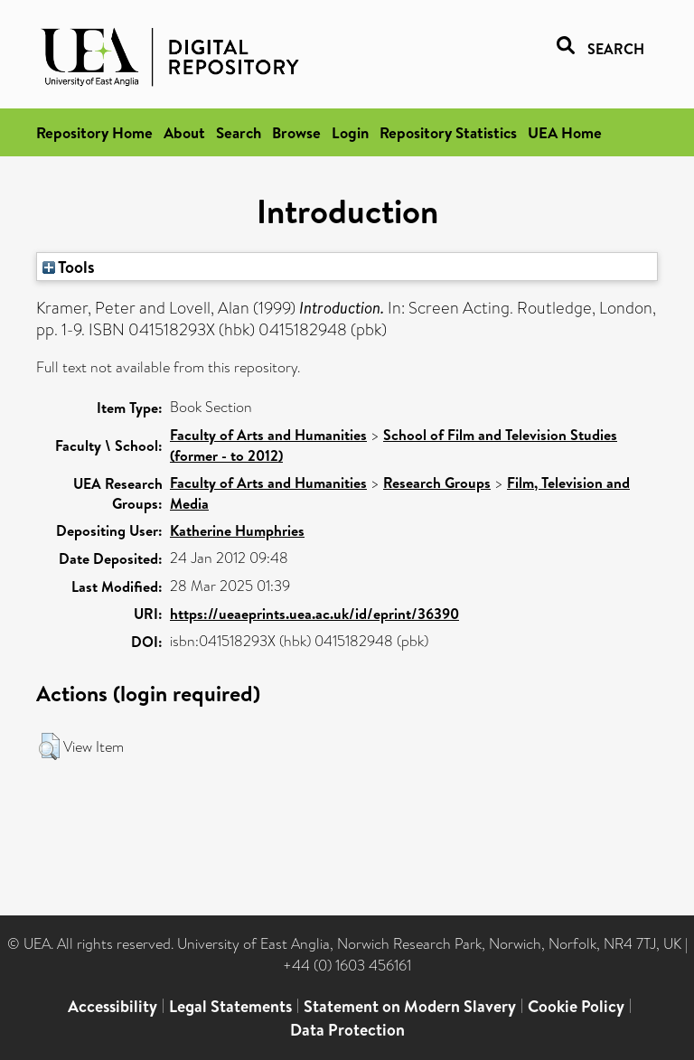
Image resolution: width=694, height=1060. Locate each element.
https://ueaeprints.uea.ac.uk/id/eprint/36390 (314, 614)
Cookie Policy (576, 1006)
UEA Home (565, 132)
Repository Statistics (448, 132)
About (184, 132)
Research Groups (437, 482)
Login (350, 132)
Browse (296, 132)
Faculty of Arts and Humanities (268, 435)
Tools (68, 266)
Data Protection (347, 1029)
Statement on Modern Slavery (410, 1006)
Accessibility (112, 1006)
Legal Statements (230, 1006)
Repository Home (94, 132)
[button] (49, 746)
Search (238, 132)
